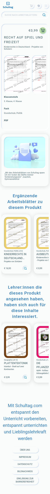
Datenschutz (25, 464)
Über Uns (25, 450)
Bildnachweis (25, 471)
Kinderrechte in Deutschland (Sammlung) (15, 258)
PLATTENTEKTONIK (16, 363)
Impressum (25, 457)
